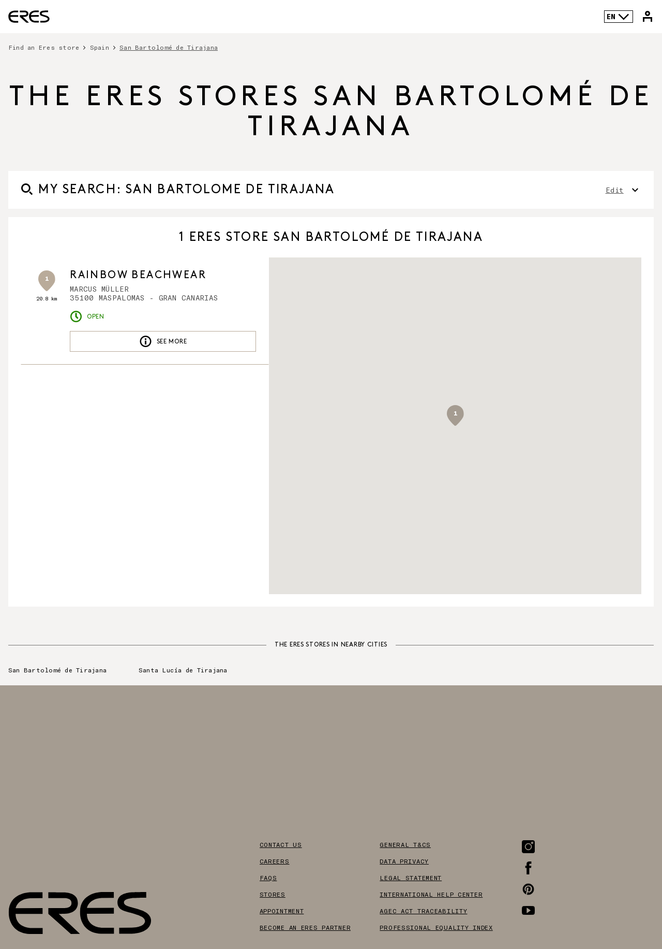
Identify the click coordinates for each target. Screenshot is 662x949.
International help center (431, 894)
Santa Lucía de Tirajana (183, 669)
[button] (455, 415)
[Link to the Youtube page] (528, 910)
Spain (99, 47)
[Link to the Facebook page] (528, 867)
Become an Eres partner (305, 927)
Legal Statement (411, 877)
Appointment (282, 910)
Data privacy (404, 861)
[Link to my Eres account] (647, 16)
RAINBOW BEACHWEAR (138, 275)
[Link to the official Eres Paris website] (29, 16)
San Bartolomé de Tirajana (168, 47)
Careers (275, 861)
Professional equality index (436, 927)
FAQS (268, 877)
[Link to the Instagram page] (528, 846)
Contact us (281, 844)
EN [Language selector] (618, 16)
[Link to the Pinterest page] (528, 889)
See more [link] (163, 341)
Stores (272, 894)
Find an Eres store (43, 47)
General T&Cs (405, 844)
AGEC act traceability (423, 910)
